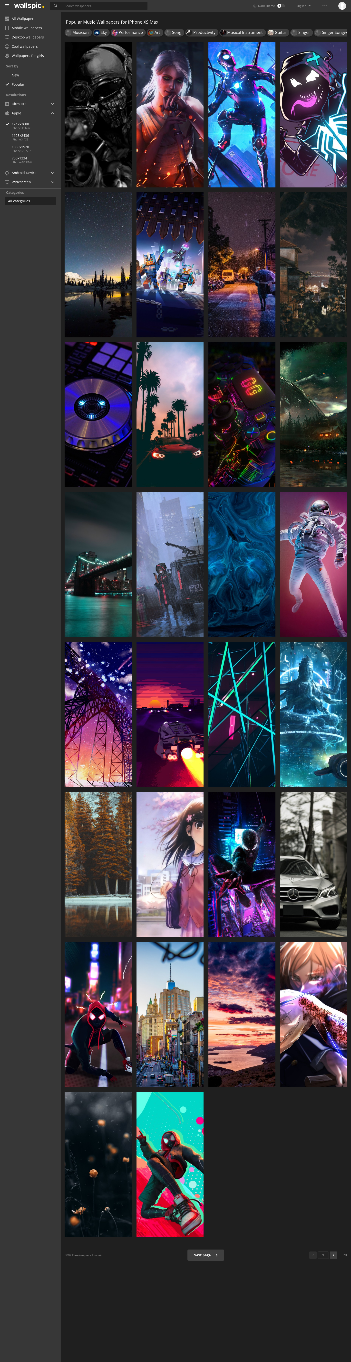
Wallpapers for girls (24, 55)
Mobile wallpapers (23, 28)
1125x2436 (20, 135)
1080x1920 (20, 147)
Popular (18, 84)
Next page (206, 1255)
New (15, 75)
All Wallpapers (20, 18)
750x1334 (19, 158)
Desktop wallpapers (24, 37)
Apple (13, 113)
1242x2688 (36, 124)
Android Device (21, 172)
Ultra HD (15, 104)
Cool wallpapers (21, 46)
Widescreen (18, 182)
